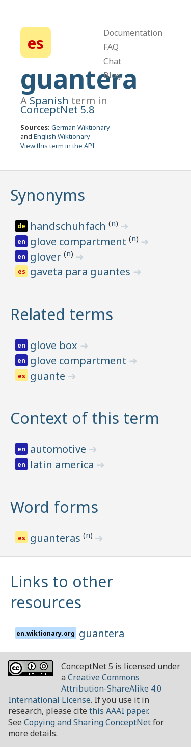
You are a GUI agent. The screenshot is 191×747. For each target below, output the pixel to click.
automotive (59, 449)
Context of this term (84, 418)
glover (47, 257)
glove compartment (79, 241)
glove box (55, 345)
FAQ (111, 46)
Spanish (49, 100)
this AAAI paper (118, 710)
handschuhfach (69, 226)
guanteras (56, 538)
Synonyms (47, 195)
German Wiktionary (80, 127)
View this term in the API (57, 145)
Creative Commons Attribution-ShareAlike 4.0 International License (84, 688)
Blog (112, 75)
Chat (112, 61)
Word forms (54, 507)
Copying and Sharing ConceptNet (87, 722)
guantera (79, 79)
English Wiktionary (62, 136)
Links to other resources (61, 592)
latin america (63, 464)
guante (49, 376)
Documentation (132, 32)
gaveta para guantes (81, 271)
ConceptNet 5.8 (57, 110)
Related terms (61, 314)
